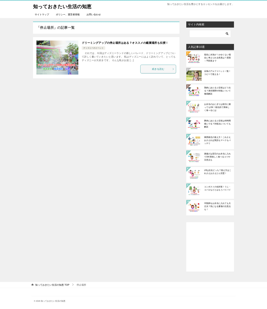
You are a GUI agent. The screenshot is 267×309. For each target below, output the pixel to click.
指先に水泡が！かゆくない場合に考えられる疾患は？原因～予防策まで (217, 57)
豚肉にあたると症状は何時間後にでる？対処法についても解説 (217, 124)
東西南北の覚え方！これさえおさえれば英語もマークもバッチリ (217, 140)
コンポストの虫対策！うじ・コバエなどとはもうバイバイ (217, 188)
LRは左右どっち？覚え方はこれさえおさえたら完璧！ (217, 172)
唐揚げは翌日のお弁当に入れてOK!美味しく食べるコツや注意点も (217, 157)
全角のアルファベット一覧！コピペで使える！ (217, 72)
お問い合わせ (94, 14)
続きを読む (163, 69)
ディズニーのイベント (93, 48)
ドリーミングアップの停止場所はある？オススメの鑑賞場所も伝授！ (125, 42)
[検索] (210, 33)
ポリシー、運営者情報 (68, 14)
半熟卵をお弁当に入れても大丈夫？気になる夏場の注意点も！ (217, 206)
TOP (52, 284)
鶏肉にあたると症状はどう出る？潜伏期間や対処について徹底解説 (217, 90)
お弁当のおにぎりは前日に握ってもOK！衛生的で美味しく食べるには (217, 107)
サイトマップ (42, 14)
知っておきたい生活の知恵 (64, 6)
